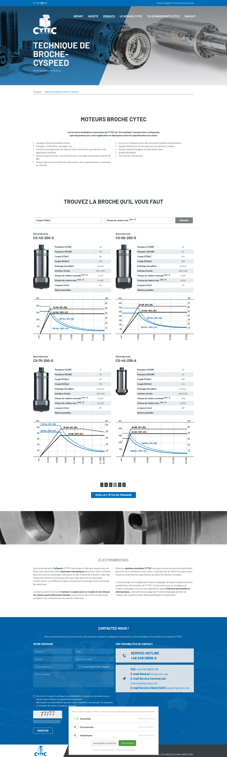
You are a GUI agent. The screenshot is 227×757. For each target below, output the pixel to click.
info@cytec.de (159, 674)
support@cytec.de (177, 688)
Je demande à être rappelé (94, 666)
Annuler (184, 220)
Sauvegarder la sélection (104, 743)
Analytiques (86, 735)
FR (42, 3)
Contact (95, 750)
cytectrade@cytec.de (144, 683)
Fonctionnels (87, 727)
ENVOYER (42, 730)
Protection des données (125, 750)
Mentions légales (107, 750)
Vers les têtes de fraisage (113, 495)
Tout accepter (127, 743)
